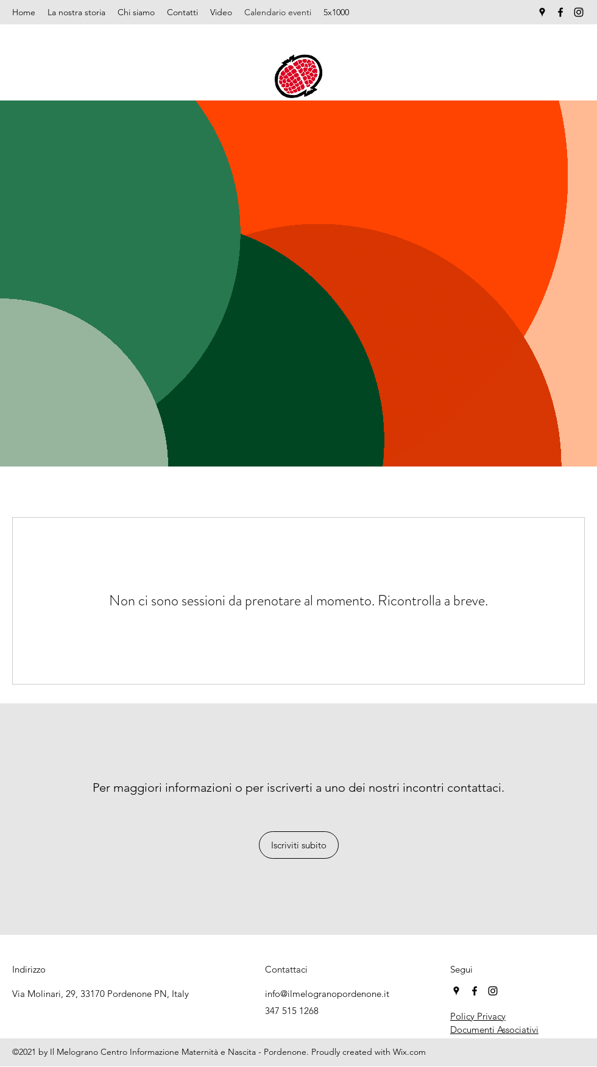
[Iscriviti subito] (299, 845)
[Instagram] (579, 12)
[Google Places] (542, 12)
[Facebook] (560, 12)
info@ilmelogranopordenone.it (327, 993)
